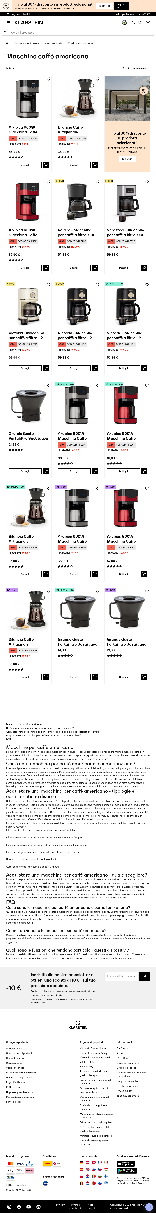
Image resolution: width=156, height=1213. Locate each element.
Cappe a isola (14, 1062)
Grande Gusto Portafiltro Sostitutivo (28, 436)
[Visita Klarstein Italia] (106, 1162)
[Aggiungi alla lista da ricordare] (48, 79)
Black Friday (87, 1061)
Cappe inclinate (15, 1067)
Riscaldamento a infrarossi (21, 1072)
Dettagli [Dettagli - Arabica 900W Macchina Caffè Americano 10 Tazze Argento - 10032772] (25, 165)
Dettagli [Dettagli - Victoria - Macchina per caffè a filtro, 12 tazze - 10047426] (74, 368)
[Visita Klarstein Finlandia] (106, 1176)
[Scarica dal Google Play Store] (127, 1171)
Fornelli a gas (13, 1101)
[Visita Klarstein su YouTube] (29, 1206)
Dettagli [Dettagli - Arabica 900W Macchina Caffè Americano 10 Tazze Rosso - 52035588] (123, 471)
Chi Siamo (122, 1048)
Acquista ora (117, 6)
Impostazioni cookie (128, 1095)
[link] (28, 98)
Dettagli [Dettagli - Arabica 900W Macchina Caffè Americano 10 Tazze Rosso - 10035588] (25, 267)
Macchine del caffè (54, 43)
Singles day (86, 1066)
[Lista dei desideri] (140, 22)
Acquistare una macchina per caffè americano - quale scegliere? (43, 735)
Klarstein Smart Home (93, 1048)
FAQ (8, 738)
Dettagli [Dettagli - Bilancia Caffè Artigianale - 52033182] (25, 574)
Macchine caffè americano (80, 43)
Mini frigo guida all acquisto (96, 1135)
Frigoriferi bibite (15, 1082)
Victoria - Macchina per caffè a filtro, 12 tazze (26, 335)
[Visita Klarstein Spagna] (81, 1169)
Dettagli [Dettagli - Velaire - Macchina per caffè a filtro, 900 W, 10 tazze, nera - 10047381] (74, 267)
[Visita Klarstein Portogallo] (94, 1183)
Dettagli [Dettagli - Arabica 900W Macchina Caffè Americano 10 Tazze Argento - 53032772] (74, 574)
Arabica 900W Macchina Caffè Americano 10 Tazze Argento (26, 130)
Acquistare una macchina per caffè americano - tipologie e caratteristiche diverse (53, 731)
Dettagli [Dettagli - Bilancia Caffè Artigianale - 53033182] (25, 677)
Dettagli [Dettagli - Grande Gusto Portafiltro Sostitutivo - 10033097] (25, 471)
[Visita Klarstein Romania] (94, 1176)
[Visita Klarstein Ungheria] (106, 1169)
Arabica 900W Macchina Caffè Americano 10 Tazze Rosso (26, 232)
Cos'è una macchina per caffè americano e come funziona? (40, 728)
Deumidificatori (15, 1058)
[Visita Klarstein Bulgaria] (100, 1176)
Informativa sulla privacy (138, 1180)
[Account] (133, 22)
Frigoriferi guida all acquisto (96, 1122)
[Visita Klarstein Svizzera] (94, 1162)
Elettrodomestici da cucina (26, 43)
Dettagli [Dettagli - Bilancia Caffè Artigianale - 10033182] (74, 165)
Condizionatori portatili (19, 1053)
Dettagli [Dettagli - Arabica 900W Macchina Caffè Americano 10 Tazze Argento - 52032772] (74, 471)
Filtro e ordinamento (134, 68)
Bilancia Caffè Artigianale (70, 129)
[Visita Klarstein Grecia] (106, 1183)
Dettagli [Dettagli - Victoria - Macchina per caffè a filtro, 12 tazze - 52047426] (123, 368)
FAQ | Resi (122, 1058)
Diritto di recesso (126, 1067)
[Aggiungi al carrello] (46, 165)
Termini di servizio (127, 1183)
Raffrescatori (13, 1087)
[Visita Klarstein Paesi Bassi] (88, 1183)
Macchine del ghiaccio (19, 1077)
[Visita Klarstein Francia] (100, 1162)
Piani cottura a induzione (20, 1096)
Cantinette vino (14, 1048)
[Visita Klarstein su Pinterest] (38, 1206)
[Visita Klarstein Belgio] (81, 1183)
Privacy (60, 1204)
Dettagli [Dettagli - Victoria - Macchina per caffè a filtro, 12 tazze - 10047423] (25, 368)
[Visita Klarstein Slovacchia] (94, 1169)
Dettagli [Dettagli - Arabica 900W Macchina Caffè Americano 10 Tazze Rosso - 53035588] (123, 574)
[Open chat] (149, 1207)
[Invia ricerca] (5, 32)
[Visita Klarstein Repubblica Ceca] (100, 1169)
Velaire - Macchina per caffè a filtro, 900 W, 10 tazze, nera (77, 232)
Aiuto (120, 1053)
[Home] (10, 43)
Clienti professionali (128, 1085)
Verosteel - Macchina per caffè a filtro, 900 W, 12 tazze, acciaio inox (126, 232)
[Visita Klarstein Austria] (88, 1162)
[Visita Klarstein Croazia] (88, 1176)
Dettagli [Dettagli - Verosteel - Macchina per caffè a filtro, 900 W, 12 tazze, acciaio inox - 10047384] (123, 267)
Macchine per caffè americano (24, 724)
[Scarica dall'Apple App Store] (126, 1164)
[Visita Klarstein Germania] (81, 1162)
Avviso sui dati (125, 1090)
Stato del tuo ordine (128, 1062)
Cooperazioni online (128, 1081)
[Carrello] (148, 22)
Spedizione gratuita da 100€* (135, 14)
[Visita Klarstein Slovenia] (100, 1183)
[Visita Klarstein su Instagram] (9, 1206)
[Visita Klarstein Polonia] (81, 1176)
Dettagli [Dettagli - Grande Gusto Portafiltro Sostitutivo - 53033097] (123, 677)
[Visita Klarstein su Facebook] (19, 1206)
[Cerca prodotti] (78, 32)
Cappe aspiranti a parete (20, 1092)
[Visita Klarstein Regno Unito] (88, 1169)
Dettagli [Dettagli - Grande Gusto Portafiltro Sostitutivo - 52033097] (74, 677)
